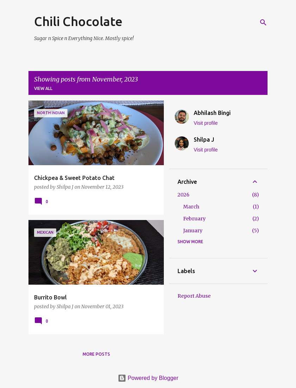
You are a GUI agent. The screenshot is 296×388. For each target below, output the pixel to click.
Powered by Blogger (148, 378)
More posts (96, 354)
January (192, 230)
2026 (183, 195)
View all (43, 88)
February (194, 218)
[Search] (263, 22)
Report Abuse (194, 296)
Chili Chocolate (78, 21)
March (191, 206)
